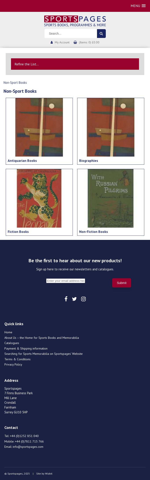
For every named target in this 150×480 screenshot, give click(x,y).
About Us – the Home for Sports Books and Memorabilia (41, 338)
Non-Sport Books (15, 82)
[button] (138, 5)
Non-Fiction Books (93, 231)
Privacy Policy (13, 364)
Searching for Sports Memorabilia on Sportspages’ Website (43, 354)
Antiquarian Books (22, 160)
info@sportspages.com (28, 447)
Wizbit (48, 473)
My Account (62, 42)
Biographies (88, 160)
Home (8, 332)
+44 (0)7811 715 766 (29, 441)
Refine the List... (27, 64)
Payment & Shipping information (26, 348)
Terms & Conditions (17, 359)
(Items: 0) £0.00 (89, 42)
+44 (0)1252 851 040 (24, 436)
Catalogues (11, 343)
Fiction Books (18, 231)
